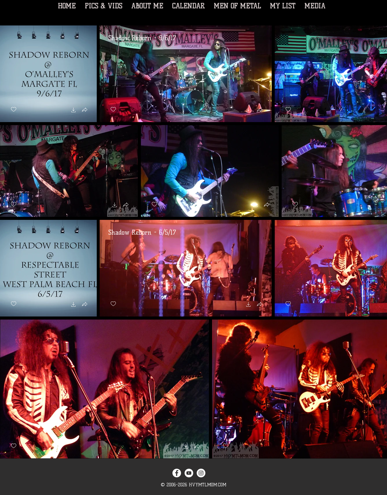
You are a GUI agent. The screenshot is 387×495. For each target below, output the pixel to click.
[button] (73, 111)
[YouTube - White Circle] (189, 473)
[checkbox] (13, 109)
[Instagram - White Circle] (201, 473)
